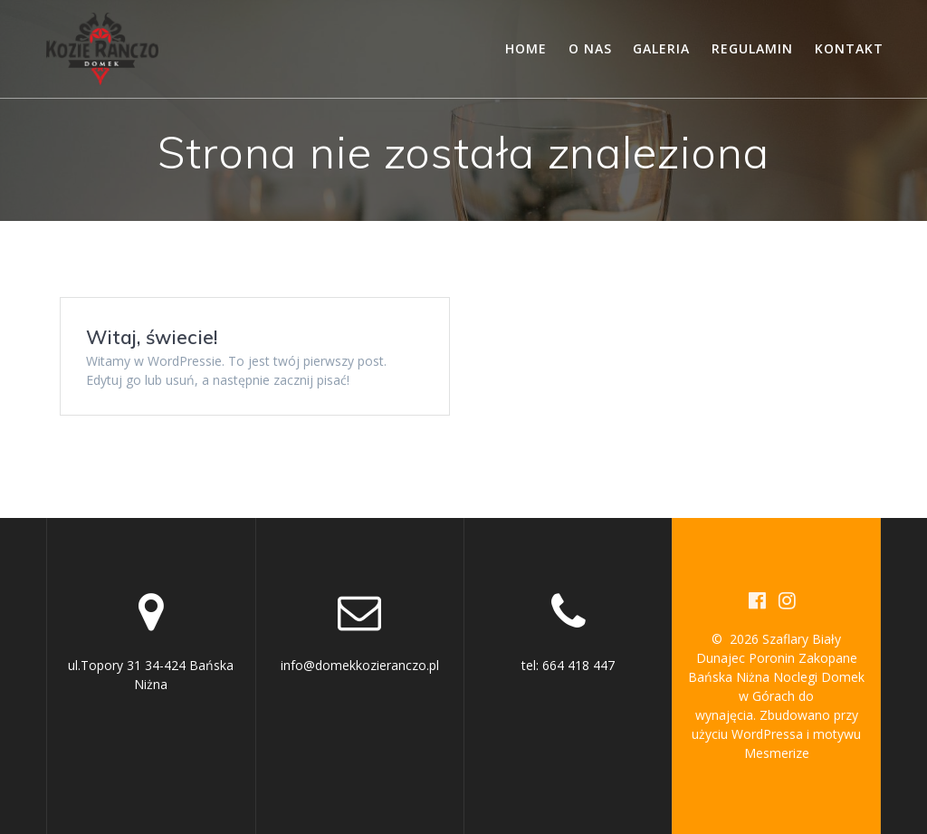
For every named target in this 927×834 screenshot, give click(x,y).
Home (526, 48)
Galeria (661, 48)
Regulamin (752, 48)
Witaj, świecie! (151, 337)
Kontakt (849, 48)
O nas (590, 48)
